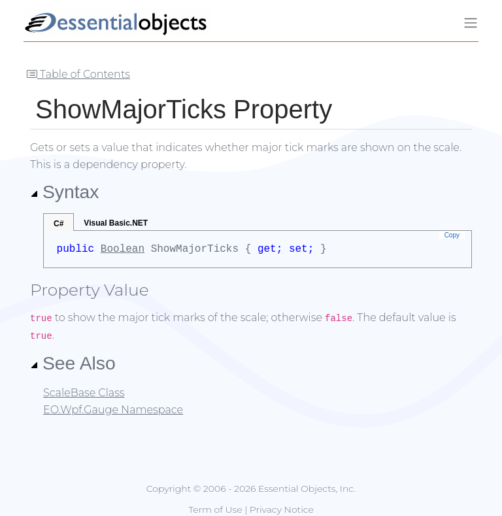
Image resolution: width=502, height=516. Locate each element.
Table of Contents (78, 74)
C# (58, 223)
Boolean (122, 249)
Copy (452, 235)
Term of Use (215, 509)
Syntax (64, 191)
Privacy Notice (282, 509)
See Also (73, 363)
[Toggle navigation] (470, 23)
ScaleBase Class (83, 393)
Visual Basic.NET (116, 223)
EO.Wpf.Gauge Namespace (113, 410)
